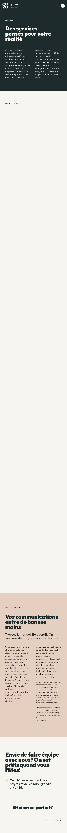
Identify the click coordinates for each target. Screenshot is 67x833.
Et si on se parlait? (33, 807)
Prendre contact (53, 821)
